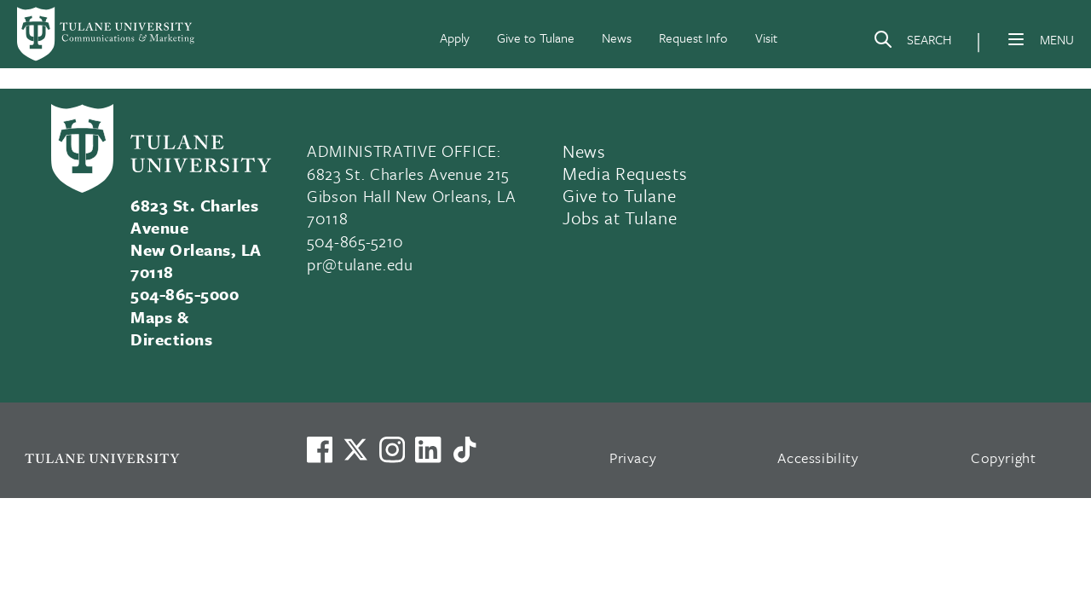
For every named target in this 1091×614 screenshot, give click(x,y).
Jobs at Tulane (620, 217)
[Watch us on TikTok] (464, 449)
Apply (455, 37)
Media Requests (625, 173)
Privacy (633, 457)
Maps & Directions (171, 327)
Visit (766, 37)
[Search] (912, 42)
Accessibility (818, 457)
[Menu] (1016, 39)
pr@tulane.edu (360, 263)
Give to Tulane (535, 37)
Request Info (693, 37)
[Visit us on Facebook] (319, 449)
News (617, 37)
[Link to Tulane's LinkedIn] (428, 449)
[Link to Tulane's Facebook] (392, 449)
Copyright (1003, 457)
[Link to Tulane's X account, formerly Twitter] (355, 449)
